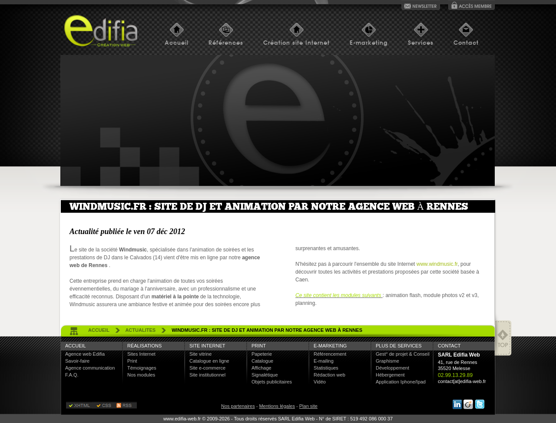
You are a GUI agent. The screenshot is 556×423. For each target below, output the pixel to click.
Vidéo (320, 381)
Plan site (308, 406)
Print (132, 361)
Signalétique (265, 374)
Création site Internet (296, 42)
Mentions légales (277, 406)
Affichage (261, 367)
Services (421, 42)
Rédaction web (329, 374)
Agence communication (90, 367)
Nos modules (141, 374)
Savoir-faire (77, 361)
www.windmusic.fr (437, 264)
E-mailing (324, 361)
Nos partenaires (238, 406)
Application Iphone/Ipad (401, 381)
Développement (392, 367)
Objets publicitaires (272, 381)
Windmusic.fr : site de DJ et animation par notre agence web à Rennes (267, 330)
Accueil (177, 42)
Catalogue (262, 361)
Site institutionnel (207, 374)
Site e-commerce (207, 367)
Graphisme (387, 361)
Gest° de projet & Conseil (403, 354)
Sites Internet (141, 354)
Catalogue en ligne (209, 361)
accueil (98, 330)
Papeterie (262, 354)
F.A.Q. (72, 374)
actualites (140, 330)
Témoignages (141, 367)
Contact (466, 42)
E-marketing (369, 42)
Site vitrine (200, 354)
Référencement (330, 354)
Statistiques (326, 367)
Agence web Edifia (85, 354)
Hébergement (390, 374)
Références (225, 42)
